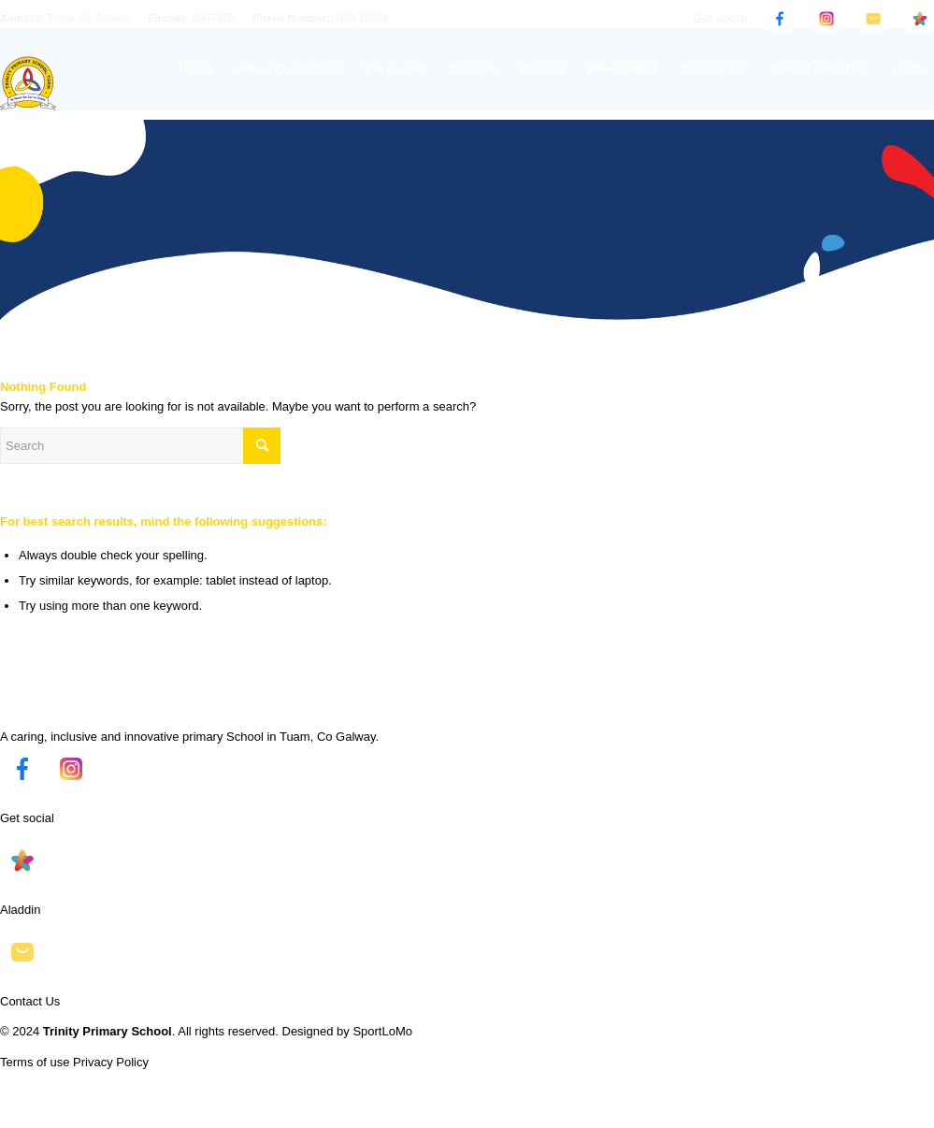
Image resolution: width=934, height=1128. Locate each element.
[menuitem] (195, 69)
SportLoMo (382, 1031)
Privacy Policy (111, 1062)
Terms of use (34, 1062)
